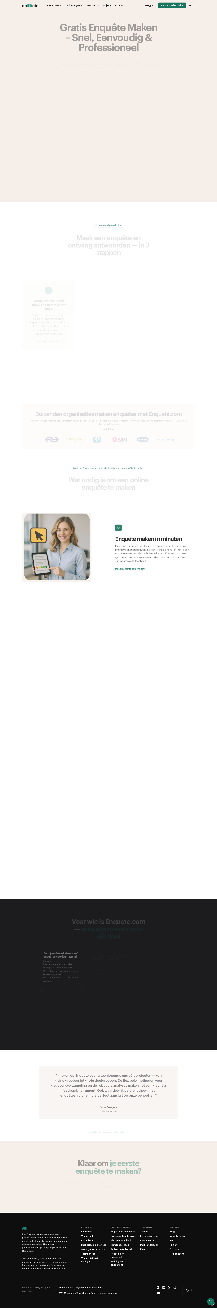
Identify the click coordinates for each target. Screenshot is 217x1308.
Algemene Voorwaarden (89, 1287)
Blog (172, 1231)
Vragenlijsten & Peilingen (89, 1260)
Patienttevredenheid (122, 1249)
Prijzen (173, 1244)
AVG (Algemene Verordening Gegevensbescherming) (88, 1293)
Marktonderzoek (120, 1244)
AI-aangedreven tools (93, 1249)
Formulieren (87, 1240)
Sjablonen (146, 1227)
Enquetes (86, 1231)
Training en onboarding (117, 1263)
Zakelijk (144, 1231)
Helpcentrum (177, 1253)
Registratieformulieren (123, 1231)
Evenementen (147, 1240)
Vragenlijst (87, 1236)
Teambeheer (88, 1253)
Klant (143, 1249)
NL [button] (192, 2)
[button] (190, 1290)
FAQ (172, 1240)
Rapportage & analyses (93, 1244)
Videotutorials (177, 1236)
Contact (174, 1249)
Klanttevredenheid (121, 1240)
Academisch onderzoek (117, 1255)
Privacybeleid (66, 1287)
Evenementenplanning (123, 1236)
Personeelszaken (149, 1236)
